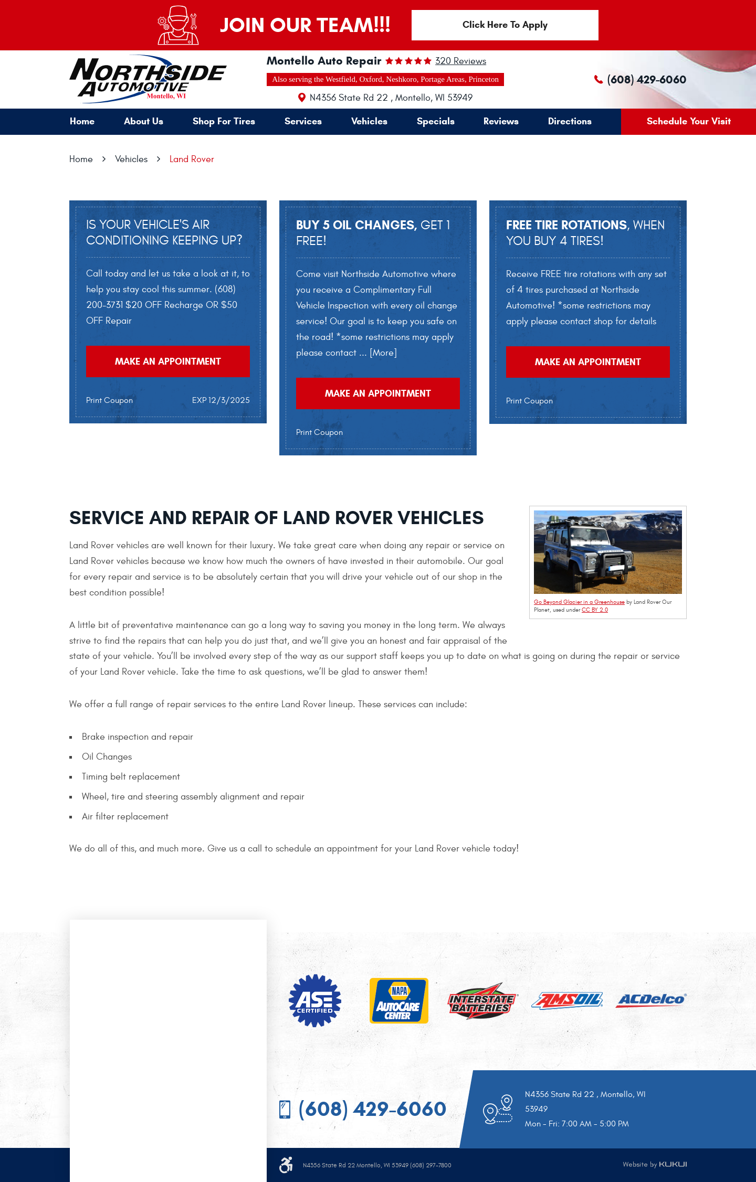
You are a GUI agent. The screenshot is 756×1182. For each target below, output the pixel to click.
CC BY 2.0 (595, 609)
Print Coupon (109, 400)
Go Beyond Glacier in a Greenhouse (579, 602)
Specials (436, 121)
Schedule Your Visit (689, 121)
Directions (570, 121)
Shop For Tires (224, 121)
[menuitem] (82, 121)
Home (82, 121)
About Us (143, 121)
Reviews (501, 121)
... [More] (376, 352)
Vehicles (369, 121)
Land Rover (192, 159)
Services (303, 121)
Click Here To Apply (505, 24)
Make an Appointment (168, 361)
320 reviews (460, 61)
